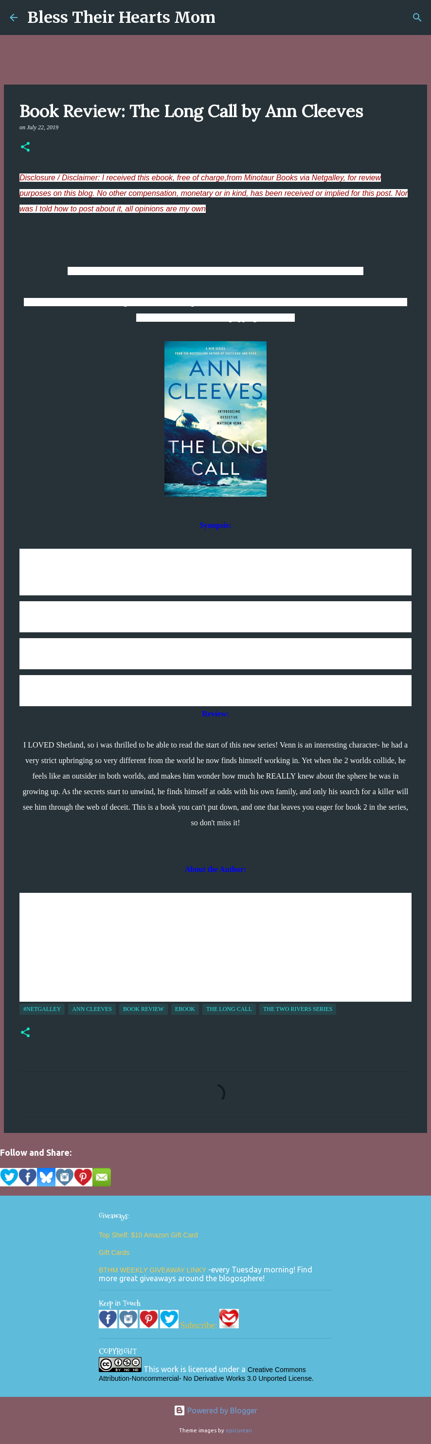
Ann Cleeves (92, 1009)
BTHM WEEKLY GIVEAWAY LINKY (153, 1270)
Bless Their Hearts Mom (121, 17)
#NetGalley (42, 1009)
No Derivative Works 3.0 (221, 1378)
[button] (25, 148)
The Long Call (229, 1009)
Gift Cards (114, 1252)
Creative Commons (277, 1370)
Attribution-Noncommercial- (140, 1378)
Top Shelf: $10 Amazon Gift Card (148, 1235)
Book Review (143, 1009)
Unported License (285, 1378)
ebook (185, 1009)
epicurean (239, 1430)
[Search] (417, 17)
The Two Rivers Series (297, 1009)
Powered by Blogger (215, 1410)
